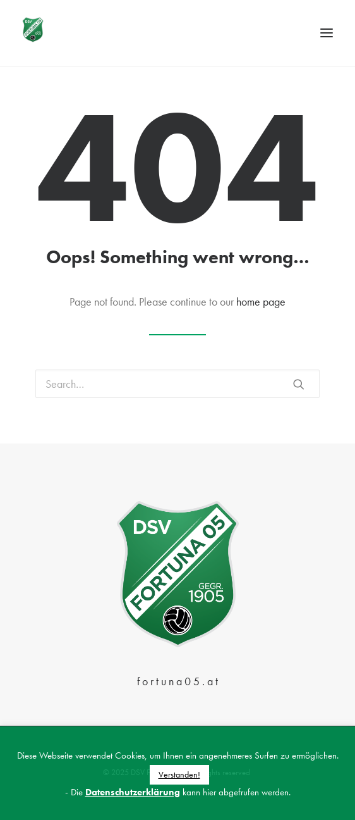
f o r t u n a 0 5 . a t (177, 681)
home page (261, 301)
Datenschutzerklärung (132, 792)
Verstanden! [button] (179, 774)
